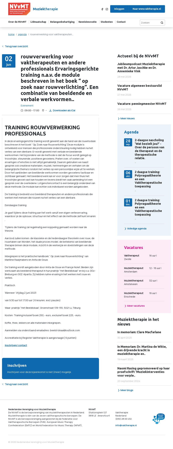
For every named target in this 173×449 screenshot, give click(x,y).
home (11, 34)
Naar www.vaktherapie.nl (147, 9)
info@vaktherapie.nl (126, 425)
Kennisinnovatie (88, 22)
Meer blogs (125, 390)
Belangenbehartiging (62, 22)
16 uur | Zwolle (140, 257)
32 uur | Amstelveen (140, 282)
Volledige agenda (135, 228)
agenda (22, 34)
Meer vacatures (134, 305)
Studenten (107, 22)
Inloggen (119, 9)
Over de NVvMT (17, 22)
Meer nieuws (126, 118)
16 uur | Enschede (140, 294)
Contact (121, 22)
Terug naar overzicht (15, 46)
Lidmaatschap (38, 22)
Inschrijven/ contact (16, 345)
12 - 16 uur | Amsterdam (142, 269)
